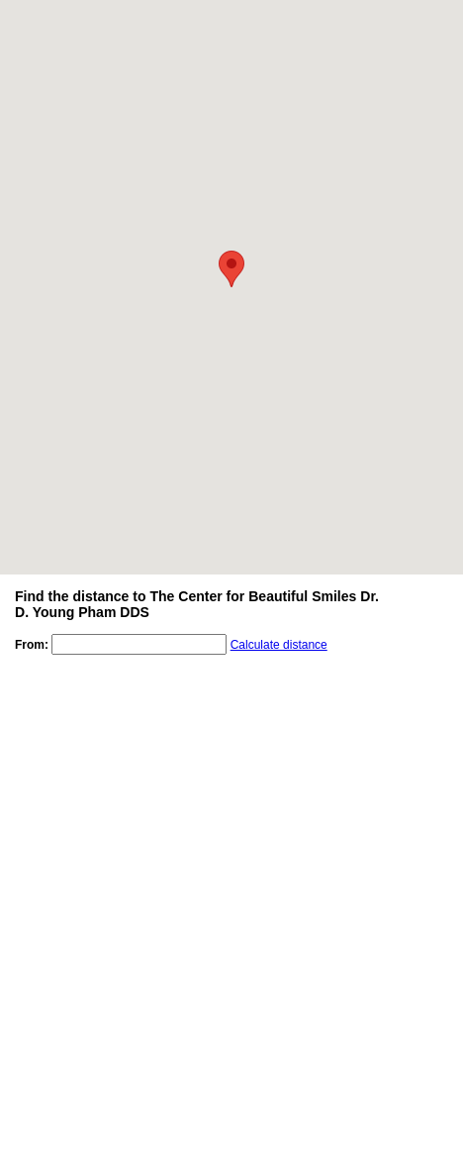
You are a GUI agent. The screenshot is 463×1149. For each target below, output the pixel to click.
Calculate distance (279, 645)
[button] (231, 269)
